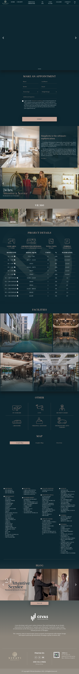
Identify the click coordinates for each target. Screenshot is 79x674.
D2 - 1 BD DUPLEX (11, 281)
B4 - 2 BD (11, 270)
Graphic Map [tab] (39, 443)
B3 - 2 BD (11, 267)
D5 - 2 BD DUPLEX (11, 292)
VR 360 (42, 2)
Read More (43, 158)
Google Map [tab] (19, 443)
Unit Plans (50, 2)
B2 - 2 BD (11, 263)
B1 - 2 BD (11, 260)
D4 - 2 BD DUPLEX (11, 288)
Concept (20, 2)
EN (75, 2)
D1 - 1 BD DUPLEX (11, 278)
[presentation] (34, 113)
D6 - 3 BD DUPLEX (11, 296)
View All (39, 603)
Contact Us (68, 2)
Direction (59, 443)
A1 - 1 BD (11, 256)
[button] (3, 37)
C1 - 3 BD (11, 274)
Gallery (59, 2)
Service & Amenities (31, 2)
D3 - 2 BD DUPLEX (11, 285)
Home (13, 2)
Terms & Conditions (37, 100)
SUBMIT (39, 119)
